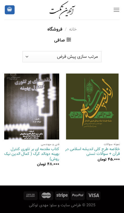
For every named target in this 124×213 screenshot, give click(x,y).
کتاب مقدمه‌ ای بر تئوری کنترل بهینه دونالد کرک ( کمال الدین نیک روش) (31, 154)
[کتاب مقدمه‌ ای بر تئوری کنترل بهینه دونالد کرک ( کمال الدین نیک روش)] (31, 106)
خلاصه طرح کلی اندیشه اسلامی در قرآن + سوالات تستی (92, 152)
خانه (73, 29)
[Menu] (116, 10)
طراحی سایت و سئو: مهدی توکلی (55, 205)
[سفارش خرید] (62, 56)
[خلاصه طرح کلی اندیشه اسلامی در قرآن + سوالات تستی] (92, 106)
